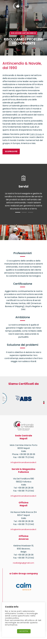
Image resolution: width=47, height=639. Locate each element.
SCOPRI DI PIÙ (11, 151)
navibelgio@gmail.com (23, 563)
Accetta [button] (24, 631)
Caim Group (36, 134)
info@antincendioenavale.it (23, 462)
